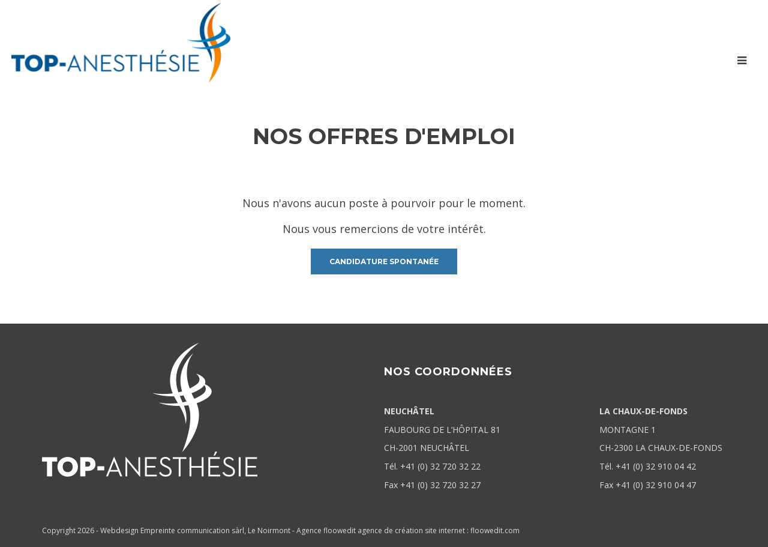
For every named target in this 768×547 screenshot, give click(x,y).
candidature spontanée (384, 261)
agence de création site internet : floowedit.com (439, 530)
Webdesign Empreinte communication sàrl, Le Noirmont (195, 530)
